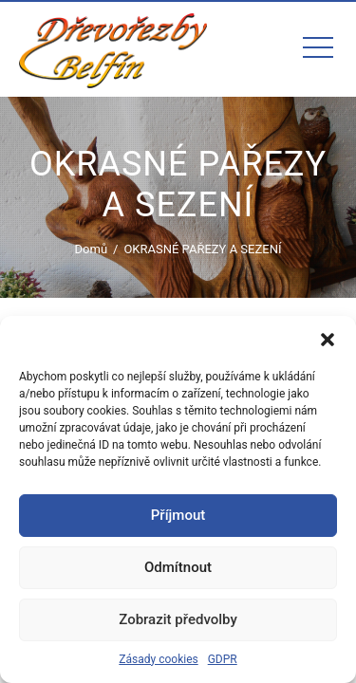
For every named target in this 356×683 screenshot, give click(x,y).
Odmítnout (178, 567)
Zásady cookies (158, 659)
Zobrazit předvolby (178, 619)
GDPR (222, 659)
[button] (327, 339)
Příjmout (178, 515)
